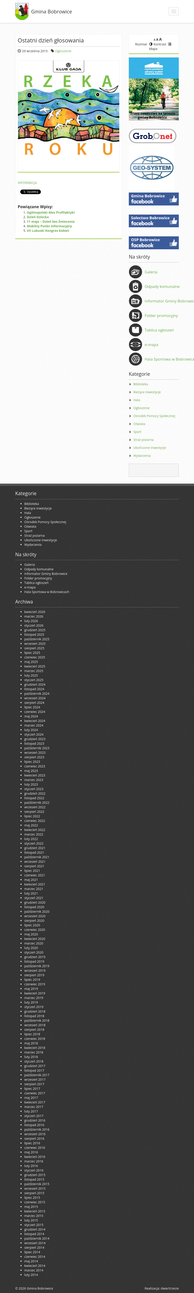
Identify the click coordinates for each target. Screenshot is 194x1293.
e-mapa (151, 344)
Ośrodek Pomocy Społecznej (154, 416)
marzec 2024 (33, 725)
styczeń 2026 (33, 625)
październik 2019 (36, 966)
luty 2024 (31, 730)
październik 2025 (36, 639)
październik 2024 (36, 693)
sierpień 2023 (34, 757)
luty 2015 (31, 1220)
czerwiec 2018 (34, 1038)
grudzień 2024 (34, 684)
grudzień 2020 (34, 902)
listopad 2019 (34, 961)
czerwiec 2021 (34, 875)
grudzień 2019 (34, 957)
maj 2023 (31, 771)
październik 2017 (36, 1075)
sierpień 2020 (34, 920)
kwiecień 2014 (34, 1265)
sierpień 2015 (34, 1193)
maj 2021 (31, 880)
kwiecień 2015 (34, 1211)
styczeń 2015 (33, 1225)
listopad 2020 (34, 907)
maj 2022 (31, 825)
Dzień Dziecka (38, 217)
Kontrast (157, 44)
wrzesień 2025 (34, 643)
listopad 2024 (34, 689)
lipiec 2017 (32, 1088)
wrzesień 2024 (34, 698)
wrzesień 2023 (34, 752)
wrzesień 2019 (34, 970)
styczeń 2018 (33, 1061)
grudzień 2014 (34, 1229)
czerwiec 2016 (34, 1147)
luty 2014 (31, 1275)
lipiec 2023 (32, 761)
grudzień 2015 (34, 1175)
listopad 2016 (34, 1125)
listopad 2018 (34, 1016)
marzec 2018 (33, 1052)
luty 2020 (31, 948)
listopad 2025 (34, 634)
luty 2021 (31, 893)
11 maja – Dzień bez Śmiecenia (51, 221)
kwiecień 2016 (34, 1157)
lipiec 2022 (32, 816)
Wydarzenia (142, 455)
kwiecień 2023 (34, 775)
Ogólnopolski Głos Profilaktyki (51, 212)
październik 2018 (36, 1020)
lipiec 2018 (32, 1034)
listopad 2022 (34, 798)
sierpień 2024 (34, 702)
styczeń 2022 (33, 843)
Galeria (151, 271)
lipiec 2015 (32, 1197)
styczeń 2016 (33, 1170)
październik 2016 (36, 1129)
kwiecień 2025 (34, 666)
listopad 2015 (34, 1179)
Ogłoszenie (63, 51)
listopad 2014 (34, 1234)
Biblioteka (140, 384)
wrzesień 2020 (34, 916)
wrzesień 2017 (34, 1079)
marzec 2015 (33, 1216)
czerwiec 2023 (34, 766)
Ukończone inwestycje (149, 447)
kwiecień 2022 (34, 830)
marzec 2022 (33, 834)
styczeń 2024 (33, 734)
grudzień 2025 (34, 630)
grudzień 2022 (34, 793)
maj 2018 (31, 1043)
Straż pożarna (143, 440)
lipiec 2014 (32, 1252)
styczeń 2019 (33, 1007)
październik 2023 (36, 748)
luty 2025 (31, 675)
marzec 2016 (33, 1161)
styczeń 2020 (33, 952)
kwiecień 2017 (34, 1102)
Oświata (139, 424)
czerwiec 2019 (34, 984)
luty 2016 (31, 1166)
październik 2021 (36, 857)
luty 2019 (31, 1002)
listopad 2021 (34, 852)
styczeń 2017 (33, 1116)
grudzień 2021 (34, 848)
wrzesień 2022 (34, 807)
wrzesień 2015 (34, 1188)
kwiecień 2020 (34, 939)
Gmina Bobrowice (51, 11)
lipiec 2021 (32, 870)
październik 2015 (36, 1184)
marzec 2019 (33, 998)
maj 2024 (31, 716)
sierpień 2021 (34, 866)
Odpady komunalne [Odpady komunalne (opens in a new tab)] (162, 286)
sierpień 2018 (34, 1029)
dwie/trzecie (170, 1288)
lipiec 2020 (32, 925)
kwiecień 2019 (34, 993)
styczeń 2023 (33, 789)
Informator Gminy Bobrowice (45, 573)
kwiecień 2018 (34, 1048)
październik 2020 (36, 911)
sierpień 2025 (34, 648)
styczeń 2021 (33, 898)
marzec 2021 (33, 889)
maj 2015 (31, 1206)
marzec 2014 (33, 1270)
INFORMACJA (27, 182)
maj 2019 (31, 988)
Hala (136, 400)
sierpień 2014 (34, 1247)
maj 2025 (31, 662)
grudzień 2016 (34, 1120)
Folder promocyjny (161, 315)
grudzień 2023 (34, 739)
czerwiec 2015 (34, 1202)
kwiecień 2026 (34, 612)
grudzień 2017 (34, 1066)
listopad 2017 (34, 1070)
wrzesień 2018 (34, 1025)
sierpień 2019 (34, 975)
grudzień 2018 (34, 1011)
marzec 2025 (33, 671)
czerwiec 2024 (34, 712)
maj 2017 (31, 1097)
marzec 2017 (33, 1107)
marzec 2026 (33, 616)
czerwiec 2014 (34, 1256)
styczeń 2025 (33, 680)
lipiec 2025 (32, 652)
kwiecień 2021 (34, 884)
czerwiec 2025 (34, 657)
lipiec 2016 (32, 1143)
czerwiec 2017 (34, 1093)
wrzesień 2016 (34, 1134)
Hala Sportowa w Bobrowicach (46, 592)
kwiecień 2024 (34, 721)
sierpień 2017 (34, 1084)
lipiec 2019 (32, 979)
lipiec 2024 (32, 707)
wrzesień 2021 (34, 861)
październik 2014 (36, 1238)
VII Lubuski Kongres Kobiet (48, 230)
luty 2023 (31, 784)
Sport (137, 432)
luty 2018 (31, 1057)
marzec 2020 (33, 943)
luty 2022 (31, 839)
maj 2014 (31, 1261)
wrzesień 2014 (34, 1243)
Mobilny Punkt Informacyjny (49, 226)
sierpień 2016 (34, 1138)
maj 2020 (31, 934)
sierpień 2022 (34, 811)
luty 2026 (31, 621)
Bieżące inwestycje (147, 392)
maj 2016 (31, 1152)
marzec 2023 (33, 780)
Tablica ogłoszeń (159, 330)
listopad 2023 (34, 743)
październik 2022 (36, 802)
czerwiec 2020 (34, 929)
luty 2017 (31, 1111)
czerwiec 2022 (34, 820)
